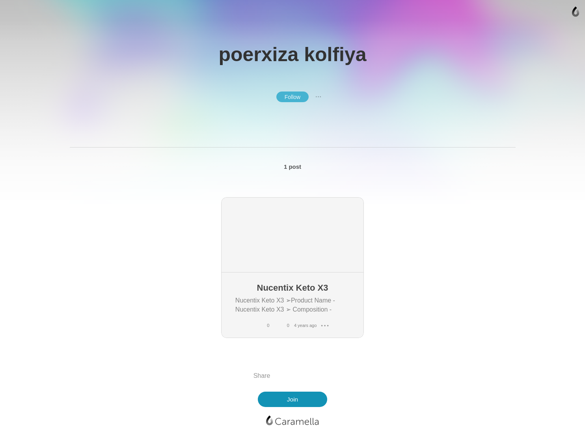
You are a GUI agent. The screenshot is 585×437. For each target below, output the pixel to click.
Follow (292, 97)
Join (292, 399)
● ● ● (318, 96)
